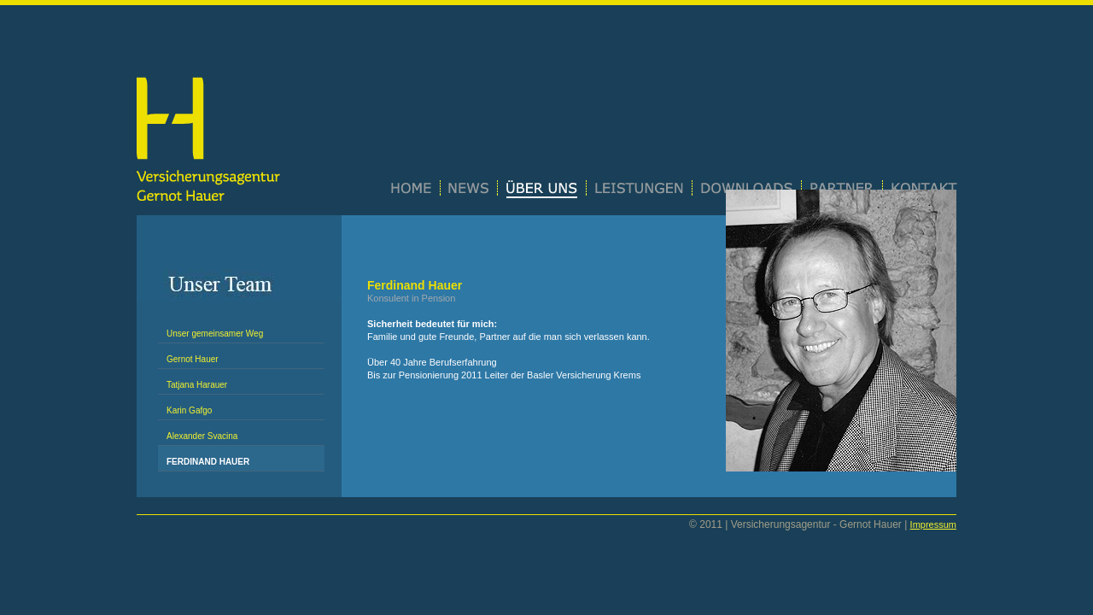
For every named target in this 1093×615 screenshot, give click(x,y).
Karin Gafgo (189, 410)
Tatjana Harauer (197, 385)
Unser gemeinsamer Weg (215, 333)
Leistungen (640, 189)
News (469, 189)
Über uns (542, 189)
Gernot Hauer (193, 359)
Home (416, 189)
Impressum (933, 524)
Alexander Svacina (202, 436)
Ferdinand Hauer (208, 461)
